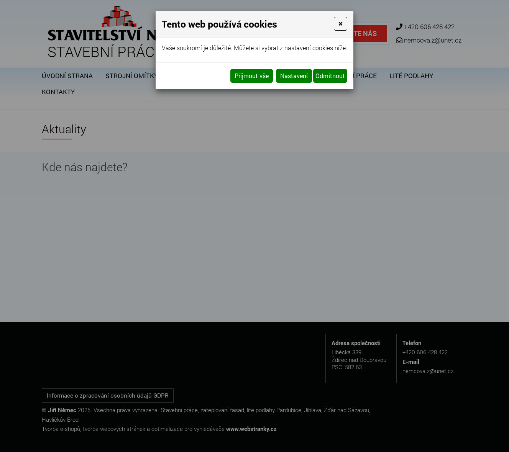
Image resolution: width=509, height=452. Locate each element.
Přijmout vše (252, 76)
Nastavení (294, 76)
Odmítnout (330, 76)
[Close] (340, 24)
